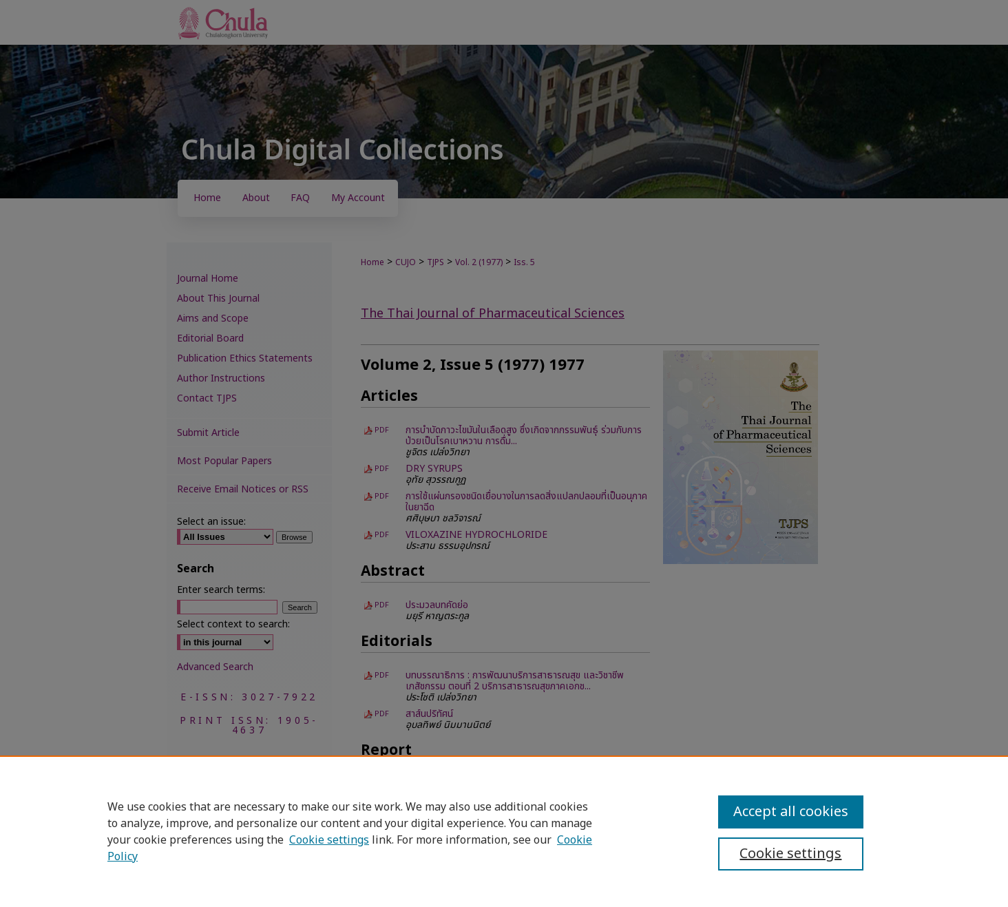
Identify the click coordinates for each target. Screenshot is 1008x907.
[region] (504, 831)
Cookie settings (329, 840)
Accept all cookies (790, 812)
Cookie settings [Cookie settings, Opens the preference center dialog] (790, 854)
